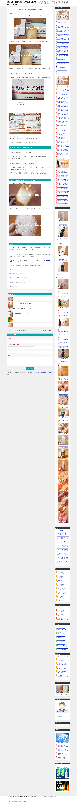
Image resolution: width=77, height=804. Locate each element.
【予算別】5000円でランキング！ (62, 749)
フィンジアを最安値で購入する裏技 (63, 191)
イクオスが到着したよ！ (63, 224)
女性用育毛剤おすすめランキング (62, 619)
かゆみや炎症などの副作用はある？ (63, 44)
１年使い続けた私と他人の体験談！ (63, 110)
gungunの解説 (59, 632)
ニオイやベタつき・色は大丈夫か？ (63, 43)
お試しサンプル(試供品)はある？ (62, 105)
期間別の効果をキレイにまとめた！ (63, 173)
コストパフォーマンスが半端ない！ (63, 89)
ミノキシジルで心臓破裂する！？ (62, 546)
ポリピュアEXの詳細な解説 (63, 357)
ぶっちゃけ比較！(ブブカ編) (61, 145)
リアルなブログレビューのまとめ (62, 113)
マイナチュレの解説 (59, 611)
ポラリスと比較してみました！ (62, 201)
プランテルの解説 (59, 576)
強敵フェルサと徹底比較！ (63, 394)
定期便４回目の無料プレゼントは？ (63, 137)
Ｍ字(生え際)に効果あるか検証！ (62, 54)
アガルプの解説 (59, 638)
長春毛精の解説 (59, 618)
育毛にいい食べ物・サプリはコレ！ (62, 562)
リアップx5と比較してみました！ (62, 200)
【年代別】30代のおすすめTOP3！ (62, 745)
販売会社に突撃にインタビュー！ (62, 109)
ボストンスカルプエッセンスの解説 (62, 579)
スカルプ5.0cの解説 (59, 580)
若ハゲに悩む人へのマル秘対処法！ (62, 554)
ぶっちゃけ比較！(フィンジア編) (62, 150)
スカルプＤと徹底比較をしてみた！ (63, 72)
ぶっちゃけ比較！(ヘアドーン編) (62, 153)
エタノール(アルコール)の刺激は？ (62, 184)
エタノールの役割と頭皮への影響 (62, 46)
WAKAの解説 (58, 597)
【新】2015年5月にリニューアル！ (62, 88)
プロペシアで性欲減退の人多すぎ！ (62, 537)
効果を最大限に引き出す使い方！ (62, 51)
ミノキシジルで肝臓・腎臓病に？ (62, 548)
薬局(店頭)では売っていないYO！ (62, 101)
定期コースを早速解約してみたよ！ (63, 40)
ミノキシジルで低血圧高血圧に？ (62, 549)
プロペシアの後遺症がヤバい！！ (62, 540)
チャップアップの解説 (60, 573)
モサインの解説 (59, 634)
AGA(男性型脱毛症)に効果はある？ (62, 55)
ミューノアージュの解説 (60, 614)
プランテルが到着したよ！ (63, 378)
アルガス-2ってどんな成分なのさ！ (63, 42)
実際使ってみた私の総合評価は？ (62, 172)
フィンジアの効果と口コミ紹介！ (62, 169)
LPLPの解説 (58, 591)
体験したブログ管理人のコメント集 (63, 27)
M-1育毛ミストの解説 (60, 589)
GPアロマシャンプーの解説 (61, 645)
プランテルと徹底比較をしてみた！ (63, 67)
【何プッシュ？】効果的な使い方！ (63, 179)
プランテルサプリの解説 (60, 636)
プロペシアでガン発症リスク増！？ (62, 536)
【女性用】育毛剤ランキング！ (61, 758)
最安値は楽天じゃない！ (63, 259)
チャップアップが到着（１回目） (62, 133)
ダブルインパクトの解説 (60, 633)
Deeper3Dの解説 (59, 577)
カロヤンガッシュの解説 (60, 600)
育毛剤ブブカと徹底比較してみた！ (63, 63)
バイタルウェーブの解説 (60, 581)
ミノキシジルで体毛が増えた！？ (62, 550)
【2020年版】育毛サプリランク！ (62, 753)
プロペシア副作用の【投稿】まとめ (62, 545)
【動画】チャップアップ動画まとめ (63, 114)
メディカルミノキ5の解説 (60, 588)
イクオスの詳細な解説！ (63, 222)
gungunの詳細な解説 (62, 416)
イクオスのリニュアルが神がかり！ (63, 32)
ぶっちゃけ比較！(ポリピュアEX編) (63, 146)
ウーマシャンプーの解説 (60, 644)
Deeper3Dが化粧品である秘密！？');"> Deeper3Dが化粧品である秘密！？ (63, 346)
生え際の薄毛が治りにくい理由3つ (62, 557)
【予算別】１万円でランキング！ (62, 750)
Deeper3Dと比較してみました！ (62, 195)
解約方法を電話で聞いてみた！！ (62, 192)
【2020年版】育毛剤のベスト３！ (62, 530)
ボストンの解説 (59, 630)
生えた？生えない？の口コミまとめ (63, 30)
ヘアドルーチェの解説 (60, 641)
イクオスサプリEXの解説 (60, 628)
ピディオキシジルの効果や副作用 (62, 181)
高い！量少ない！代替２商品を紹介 (63, 177)
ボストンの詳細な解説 (62, 391)
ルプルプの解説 (59, 615)
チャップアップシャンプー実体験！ (63, 97)
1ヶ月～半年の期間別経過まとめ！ (62, 28)
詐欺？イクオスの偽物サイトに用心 (63, 36)
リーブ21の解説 (59, 675)
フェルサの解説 (59, 637)
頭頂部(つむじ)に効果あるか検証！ (62, 52)
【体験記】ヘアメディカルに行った (62, 660)
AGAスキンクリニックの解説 (61, 663)
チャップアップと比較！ (63, 260)
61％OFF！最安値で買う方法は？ (62, 102)
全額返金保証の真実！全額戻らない (63, 39)
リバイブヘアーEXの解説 (62, 433)
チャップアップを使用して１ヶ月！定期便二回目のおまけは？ (22, 303)
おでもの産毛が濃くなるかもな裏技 (62, 558)
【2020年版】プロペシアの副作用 (62, 532)
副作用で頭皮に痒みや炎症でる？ (62, 183)
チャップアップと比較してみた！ (62, 196)
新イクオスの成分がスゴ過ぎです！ (62, 20)
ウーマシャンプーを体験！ (63, 447)
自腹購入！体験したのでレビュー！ (63, 26)
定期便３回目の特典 (13, 41)
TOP (18, 796)
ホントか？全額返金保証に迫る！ (62, 141)
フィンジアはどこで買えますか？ (62, 188)
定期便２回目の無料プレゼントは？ (63, 134)
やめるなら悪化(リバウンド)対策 (62, 50)
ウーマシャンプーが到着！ (63, 446)
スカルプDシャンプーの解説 (61, 642)
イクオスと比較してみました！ (62, 197)
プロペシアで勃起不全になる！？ (62, 538)
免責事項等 (59, 716)
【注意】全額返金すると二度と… (62, 193)
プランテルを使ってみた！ (63, 379)
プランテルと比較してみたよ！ (62, 199)
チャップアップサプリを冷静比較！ (63, 94)
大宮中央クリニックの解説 (61, 671)
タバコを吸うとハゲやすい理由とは (62, 561)
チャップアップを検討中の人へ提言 (63, 90)
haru (63, 459)
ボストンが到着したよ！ (62, 392)
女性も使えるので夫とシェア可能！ (63, 47)
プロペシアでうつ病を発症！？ (61, 541)
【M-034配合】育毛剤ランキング (62, 757)
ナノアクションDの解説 (60, 593)
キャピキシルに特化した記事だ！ (62, 180)
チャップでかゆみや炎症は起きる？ (63, 117)
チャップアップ (12, 13)
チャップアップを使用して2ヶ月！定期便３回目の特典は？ (22, 308)
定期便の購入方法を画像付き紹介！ (63, 106)
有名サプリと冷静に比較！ (63, 407)
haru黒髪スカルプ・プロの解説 (61, 646)
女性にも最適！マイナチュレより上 (63, 130)
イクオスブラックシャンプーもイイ (63, 24)
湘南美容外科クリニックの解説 (61, 664)
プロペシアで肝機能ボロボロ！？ (62, 544)
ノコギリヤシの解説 (59, 626)
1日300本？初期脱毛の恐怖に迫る (62, 48)
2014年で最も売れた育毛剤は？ (62, 154)
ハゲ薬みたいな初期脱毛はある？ (62, 185)
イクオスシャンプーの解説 (61, 649)
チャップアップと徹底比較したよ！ (63, 62)
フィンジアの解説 (59, 572)
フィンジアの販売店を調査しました (63, 189)
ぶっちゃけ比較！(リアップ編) (62, 142)
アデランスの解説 (59, 672)
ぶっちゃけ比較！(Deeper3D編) (62, 149)
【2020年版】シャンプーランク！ (62, 754)
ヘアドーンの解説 (59, 596)
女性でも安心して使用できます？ (62, 187)
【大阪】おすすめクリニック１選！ (62, 658)
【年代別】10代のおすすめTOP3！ (62, 742)
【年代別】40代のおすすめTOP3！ (62, 746)
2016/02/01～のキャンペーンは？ (62, 86)
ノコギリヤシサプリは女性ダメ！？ (62, 556)
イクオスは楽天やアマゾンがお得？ (63, 34)
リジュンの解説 (59, 607)
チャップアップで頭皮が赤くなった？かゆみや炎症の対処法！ (22, 313)
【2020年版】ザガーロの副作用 (61, 533)
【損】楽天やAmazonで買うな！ (62, 98)
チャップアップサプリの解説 (61, 629)
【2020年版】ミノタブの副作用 (61, 534)
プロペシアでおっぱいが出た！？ (62, 542)
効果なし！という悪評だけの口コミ (63, 175)
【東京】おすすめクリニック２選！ (62, 656)
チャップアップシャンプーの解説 (62, 648)
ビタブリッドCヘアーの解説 (61, 592)
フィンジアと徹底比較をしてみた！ (63, 68)
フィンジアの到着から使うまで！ (62, 171)
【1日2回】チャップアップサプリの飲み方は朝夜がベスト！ (22, 298)
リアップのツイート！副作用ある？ (62, 553)
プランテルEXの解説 (60, 584)
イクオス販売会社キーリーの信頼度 (63, 38)
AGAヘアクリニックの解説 (61, 668)
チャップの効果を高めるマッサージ (63, 118)
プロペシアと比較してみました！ (62, 203)
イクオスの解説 (59, 571)
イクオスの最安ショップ (63, 225)
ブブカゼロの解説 (59, 585)
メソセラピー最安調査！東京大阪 (62, 676)
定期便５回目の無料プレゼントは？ (63, 138)
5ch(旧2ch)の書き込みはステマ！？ (63, 31)
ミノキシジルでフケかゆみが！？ (62, 552)
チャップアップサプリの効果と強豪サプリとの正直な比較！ (43, 330)
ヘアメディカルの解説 (60, 659)
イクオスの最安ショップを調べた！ (63, 35)
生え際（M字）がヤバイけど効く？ (63, 176)
